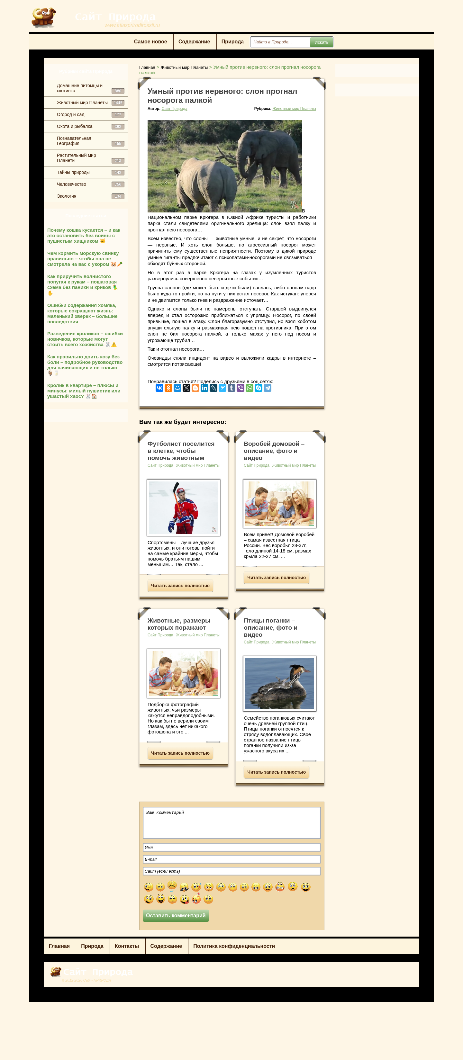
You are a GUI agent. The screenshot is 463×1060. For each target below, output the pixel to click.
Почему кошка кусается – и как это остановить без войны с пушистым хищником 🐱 (83, 235)
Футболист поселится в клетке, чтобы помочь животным (181, 450)
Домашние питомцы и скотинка (90, 88)
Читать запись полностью (180, 585)
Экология (90, 196)
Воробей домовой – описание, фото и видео (274, 450)
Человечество (90, 184)
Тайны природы (90, 172)
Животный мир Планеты (90, 103)
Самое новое (150, 41)
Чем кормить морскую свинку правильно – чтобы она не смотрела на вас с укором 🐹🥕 (85, 258)
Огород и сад (90, 115)
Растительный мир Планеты (90, 158)
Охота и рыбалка (90, 127)
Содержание (194, 41)
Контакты (127, 946)
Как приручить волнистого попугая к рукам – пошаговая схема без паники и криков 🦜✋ (83, 285)
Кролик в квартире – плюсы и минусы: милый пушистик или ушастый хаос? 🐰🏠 (83, 390)
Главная (59, 946)
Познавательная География (90, 141)
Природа (233, 41)
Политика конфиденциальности (234, 946)
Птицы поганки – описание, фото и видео (270, 627)
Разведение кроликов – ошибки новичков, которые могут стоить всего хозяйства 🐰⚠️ (85, 339)
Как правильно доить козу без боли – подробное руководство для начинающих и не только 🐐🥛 (85, 365)
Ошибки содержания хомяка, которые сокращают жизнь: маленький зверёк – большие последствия (82, 313)
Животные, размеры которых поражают (179, 624)
